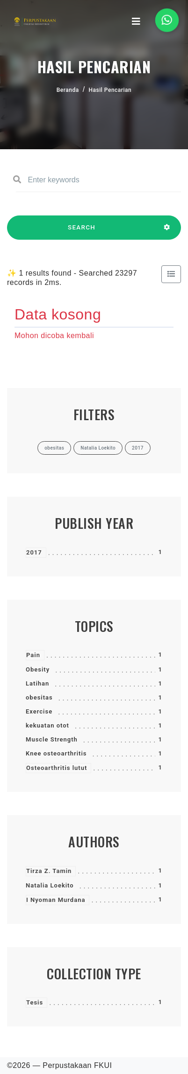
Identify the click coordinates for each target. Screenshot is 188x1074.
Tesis (34, 1002)
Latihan (37, 683)
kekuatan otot (47, 725)
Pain (33, 654)
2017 (34, 552)
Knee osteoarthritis (56, 753)
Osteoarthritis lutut (56, 767)
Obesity (38, 669)
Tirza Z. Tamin (49, 870)
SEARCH (81, 232)
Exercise (39, 711)
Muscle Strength (52, 739)
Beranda (68, 90)
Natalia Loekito (50, 885)
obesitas (39, 697)
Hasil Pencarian (110, 90)
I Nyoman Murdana (55, 899)
